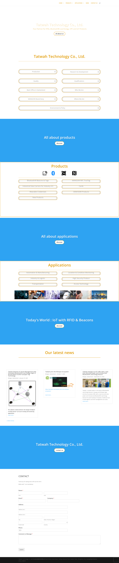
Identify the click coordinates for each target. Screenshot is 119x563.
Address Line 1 (22, 509)
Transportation (38, 284)
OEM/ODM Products (81, 192)
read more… (11, 415)
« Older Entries (10, 420)
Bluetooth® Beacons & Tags (38, 180)
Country (46, 524)
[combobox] (20, 530)
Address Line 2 (22, 514)
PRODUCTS (68, 3)
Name (21, 490)
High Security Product (81, 278)
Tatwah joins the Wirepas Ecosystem (57, 372)
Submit (21, 549)
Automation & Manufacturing (37, 272)
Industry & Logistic (38, 278)
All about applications (59, 236)
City (19, 519)
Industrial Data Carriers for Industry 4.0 (38, 186)
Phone (20, 528)
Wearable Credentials (38, 192)
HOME (60, 3)
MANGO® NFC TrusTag (81, 180)
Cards (81, 186)
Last (45, 495)
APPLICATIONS (78, 3)
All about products (59, 137)
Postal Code (21, 524)
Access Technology (81, 284)
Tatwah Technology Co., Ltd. (59, 24)
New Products (37, 197)
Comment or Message (26, 534)
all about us (59, 34)
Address (21, 504)
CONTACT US (94, 3)
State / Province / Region (49, 519)
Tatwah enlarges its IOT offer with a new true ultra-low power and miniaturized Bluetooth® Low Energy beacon (95, 373)
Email (21, 498)
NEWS (87, 3)
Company (50, 498)
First (19, 495)
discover (59, 143)
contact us (59, 450)
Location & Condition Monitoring (81, 272)
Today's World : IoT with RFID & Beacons (59, 320)
